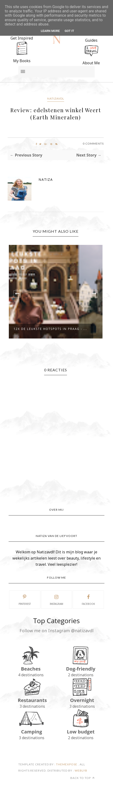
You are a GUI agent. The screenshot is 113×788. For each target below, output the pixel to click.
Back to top (82, 778)
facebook (88, 599)
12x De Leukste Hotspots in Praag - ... (50, 329)
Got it (69, 31)
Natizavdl (55, 98)
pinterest (25, 599)
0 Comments (93, 143)
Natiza (46, 179)
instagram (56, 599)
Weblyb (80, 770)
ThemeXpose (66, 764)
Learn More (50, 31)
